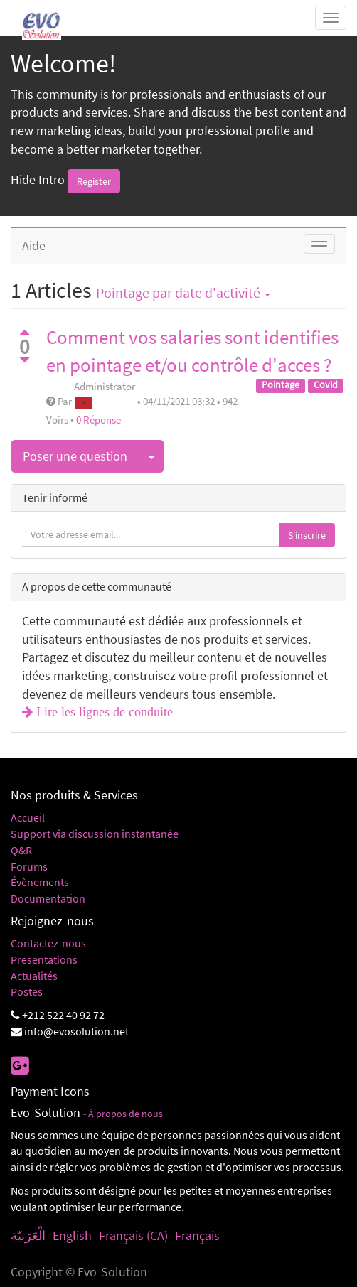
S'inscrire (307, 535)
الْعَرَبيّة (28, 1235)
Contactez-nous (48, 943)
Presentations (44, 959)
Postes (27, 991)
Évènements (40, 882)
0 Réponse (98, 419)
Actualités (34, 976)
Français (197, 1235)
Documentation (48, 898)
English (72, 1235)
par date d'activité (183, 292)
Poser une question (75, 456)
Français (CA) (133, 1235)
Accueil (28, 817)
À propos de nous (125, 1114)
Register (94, 181)
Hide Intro (38, 180)
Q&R (21, 850)
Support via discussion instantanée (94, 833)
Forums (29, 866)
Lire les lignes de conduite (103, 712)
